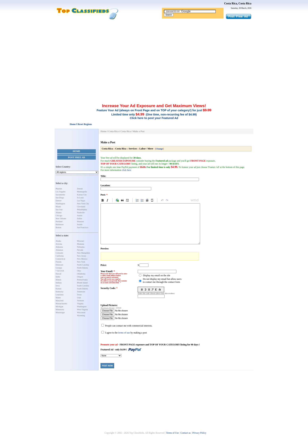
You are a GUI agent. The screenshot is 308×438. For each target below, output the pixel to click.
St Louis (80, 198)
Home (76, 151)
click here (126, 170)
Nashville (81, 212)
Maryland (59, 300)
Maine (58, 298)
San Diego (60, 198)
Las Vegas (81, 201)
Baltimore (60, 224)
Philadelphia (82, 209)
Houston (80, 221)
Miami (58, 206)
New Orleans (61, 218)
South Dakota (82, 289)
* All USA (60, 271)
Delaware (59, 265)
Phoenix (59, 189)
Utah (79, 298)
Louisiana (59, 295)
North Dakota (82, 268)
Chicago (59, 215)
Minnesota (60, 309)
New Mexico (82, 259)
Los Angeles (61, 192)
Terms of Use (172, 432)
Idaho (58, 277)
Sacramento (60, 195)
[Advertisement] (154, 49)
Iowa (58, 286)
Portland (59, 221)
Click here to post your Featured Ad (154, 118)
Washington (60, 204)
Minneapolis (82, 192)
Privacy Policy (199, 432)
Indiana (59, 283)
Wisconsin (81, 312)
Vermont (80, 300)
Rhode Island (82, 283)
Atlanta (58, 212)
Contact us (185, 432)
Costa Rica (113, 131)
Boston (58, 227)
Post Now (107, 366)
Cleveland (81, 206)
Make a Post (138, 131)
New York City (83, 204)
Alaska (58, 241)
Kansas (58, 289)
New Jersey (81, 256)
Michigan (59, 306)
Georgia (59, 268)
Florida (58, 262)
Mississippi (60, 312)
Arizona (59, 244)
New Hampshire (83, 253)
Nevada (80, 250)
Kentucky (59, 292)
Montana (80, 244)
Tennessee (81, 292)
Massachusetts (61, 303)
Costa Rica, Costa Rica (237, 3)
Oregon (80, 277)
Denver (58, 201)
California (60, 256)
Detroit (80, 189)
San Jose (59, 209)
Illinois (58, 280)
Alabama (59, 247)
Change (159, 148)
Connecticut (60, 259)
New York (81, 262)
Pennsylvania (82, 280)
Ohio (79, 271)
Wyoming (81, 315)
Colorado (59, 253)
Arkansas (59, 250)
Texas (79, 295)
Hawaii (58, 274)
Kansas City (82, 195)
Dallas (79, 218)
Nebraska (81, 247)
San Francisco (82, 227)
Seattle (79, 224)
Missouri (80, 241)
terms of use (124, 332)
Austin (79, 215)
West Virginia (82, 309)
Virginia (80, 303)
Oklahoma (81, 274)
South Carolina (83, 286)
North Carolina (83, 265)
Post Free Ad (76, 157)
